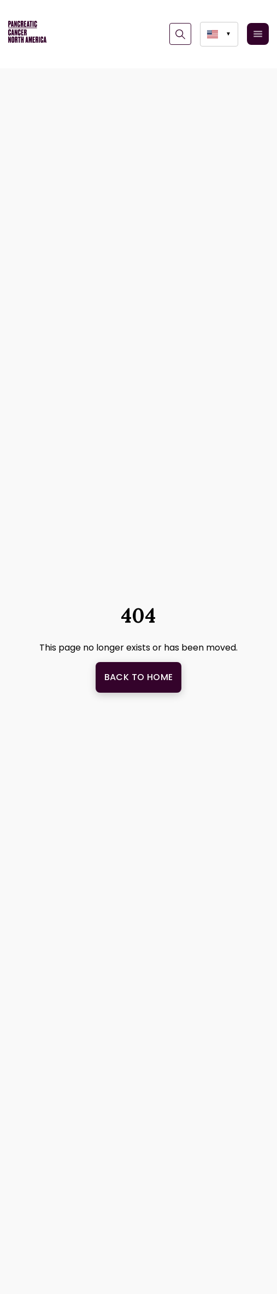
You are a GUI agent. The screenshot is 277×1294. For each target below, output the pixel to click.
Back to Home (138, 677)
